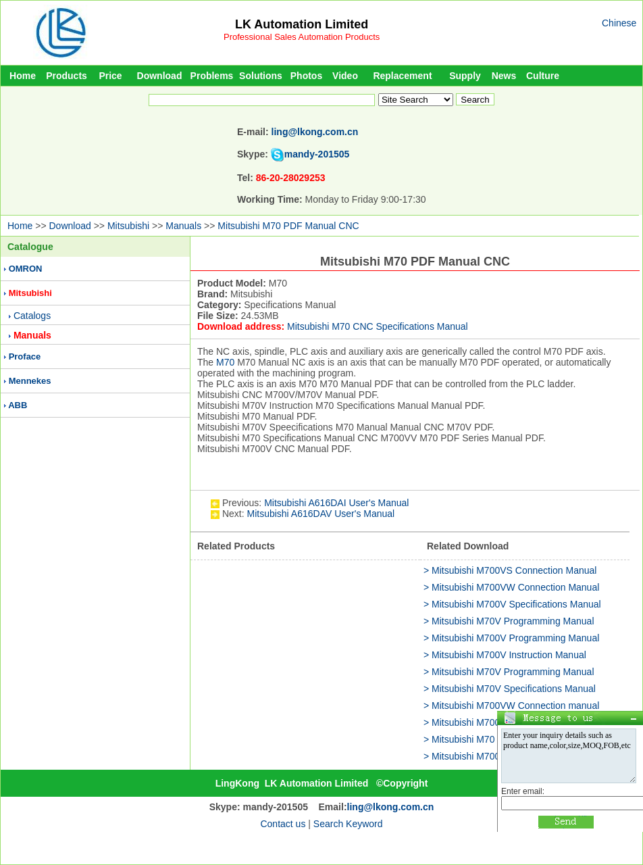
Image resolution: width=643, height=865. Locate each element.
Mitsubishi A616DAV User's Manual (320, 513)
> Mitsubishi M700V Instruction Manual (504, 654)
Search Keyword (348, 823)
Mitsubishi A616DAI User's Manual (336, 502)
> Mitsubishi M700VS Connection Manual (509, 570)
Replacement (402, 75)
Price (110, 75)
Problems (212, 75)
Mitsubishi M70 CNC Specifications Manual (377, 326)
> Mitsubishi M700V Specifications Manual (512, 604)
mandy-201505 (317, 154)
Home (22, 75)
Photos (306, 75)
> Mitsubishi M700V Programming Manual (511, 638)
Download (159, 75)
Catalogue (30, 246)
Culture (542, 75)
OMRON (26, 269)
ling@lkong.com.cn (315, 131)
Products (66, 75)
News (504, 75)
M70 (225, 362)
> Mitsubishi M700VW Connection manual (511, 705)
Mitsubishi (128, 225)
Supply (465, 75)
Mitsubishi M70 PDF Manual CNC (288, 225)
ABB (17, 405)
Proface (25, 356)
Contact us (282, 823)
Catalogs (32, 315)
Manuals (183, 225)
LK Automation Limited (301, 24)
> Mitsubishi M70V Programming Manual (508, 621)
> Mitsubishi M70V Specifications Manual (509, 688)
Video (345, 75)
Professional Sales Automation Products (302, 37)
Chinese (619, 23)
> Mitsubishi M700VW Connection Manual (511, 587)
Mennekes (30, 381)
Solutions (260, 75)
